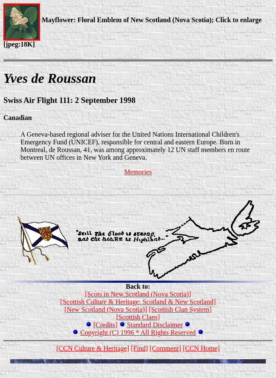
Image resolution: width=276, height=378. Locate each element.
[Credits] (105, 324)
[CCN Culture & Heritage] (92, 348)
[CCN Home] (201, 348)
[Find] (139, 348)
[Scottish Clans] (138, 317)
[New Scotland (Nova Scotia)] (105, 309)
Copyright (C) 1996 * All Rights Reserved (138, 332)
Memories (138, 172)
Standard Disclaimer (155, 324)
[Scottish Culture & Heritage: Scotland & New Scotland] (138, 301)
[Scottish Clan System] (180, 309)
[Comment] (165, 348)
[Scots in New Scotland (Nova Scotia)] (138, 294)
